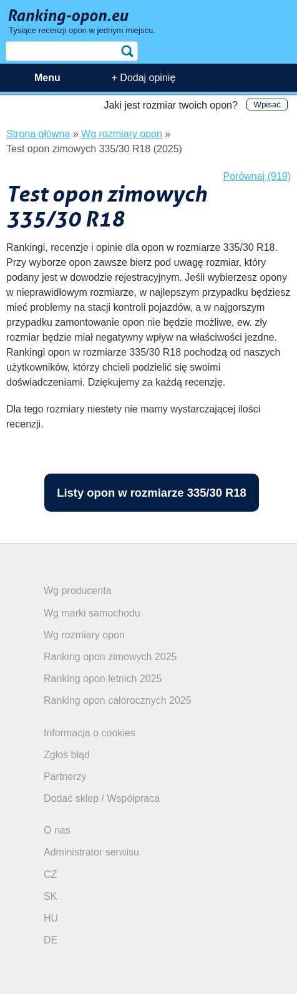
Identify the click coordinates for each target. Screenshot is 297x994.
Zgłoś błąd (67, 754)
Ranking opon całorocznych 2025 (118, 700)
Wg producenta (78, 590)
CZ (50, 874)
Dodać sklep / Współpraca (102, 798)
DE (50, 940)
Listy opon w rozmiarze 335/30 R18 (151, 492)
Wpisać (267, 104)
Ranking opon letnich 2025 (103, 678)
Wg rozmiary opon (84, 635)
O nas (57, 830)
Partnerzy (65, 776)
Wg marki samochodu (92, 613)
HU (51, 918)
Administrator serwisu (91, 852)
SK (50, 896)
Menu (47, 77)
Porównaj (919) (257, 176)
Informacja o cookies (89, 733)
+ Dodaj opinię (144, 77)
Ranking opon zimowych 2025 (110, 656)
